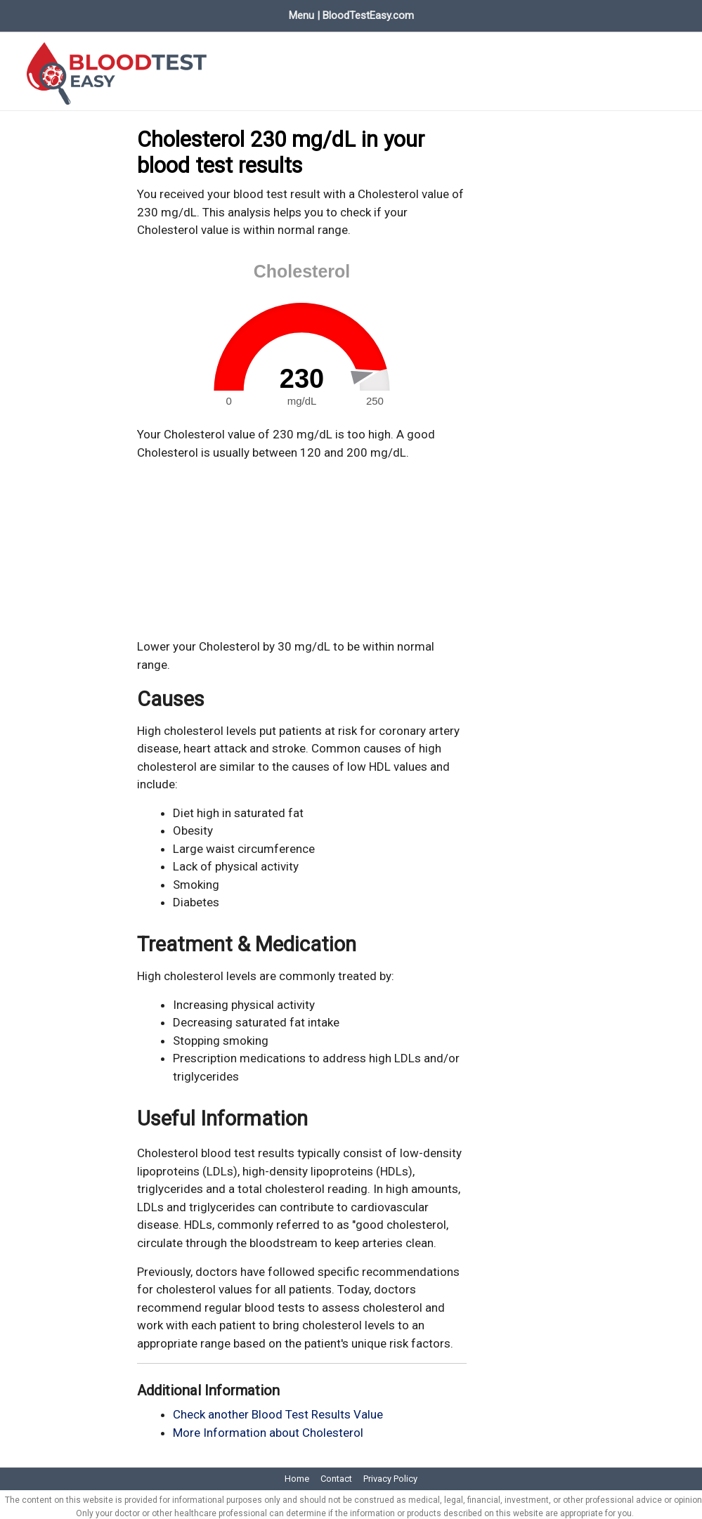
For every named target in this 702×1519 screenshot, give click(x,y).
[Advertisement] (302, 544)
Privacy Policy (390, 1473)
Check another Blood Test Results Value (278, 1409)
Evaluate (195, 12)
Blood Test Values (109, 12)
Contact (336, 1473)
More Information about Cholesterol (268, 1427)
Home (27, 12)
